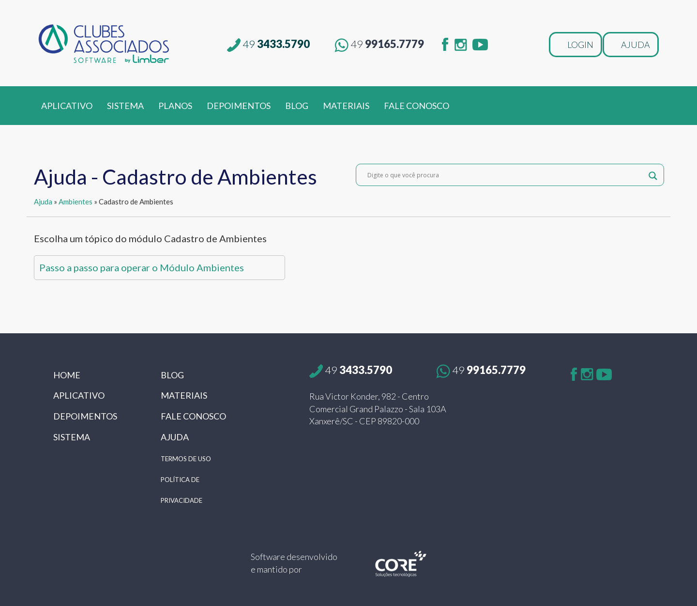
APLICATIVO (66, 105)
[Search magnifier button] (653, 175)
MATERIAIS (346, 105)
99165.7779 (379, 43)
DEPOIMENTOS (239, 105)
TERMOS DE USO (186, 459)
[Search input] (505, 175)
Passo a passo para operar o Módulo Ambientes (141, 267)
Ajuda (43, 201)
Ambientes (75, 201)
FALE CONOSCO (416, 105)
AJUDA (635, 44)
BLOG (296, 105)
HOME (66, 375)
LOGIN (580, 44)
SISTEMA (125, 105)
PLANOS (175, 105)
